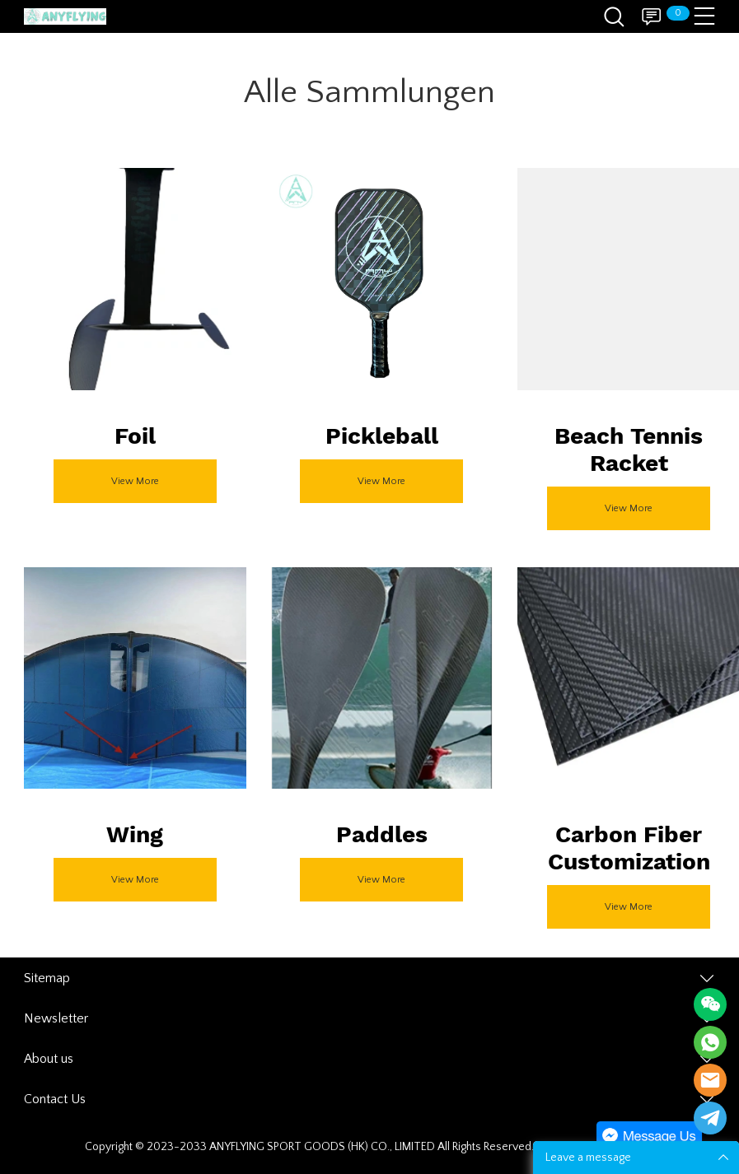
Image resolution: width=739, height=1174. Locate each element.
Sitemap (47, 978)
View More (135, 481)
